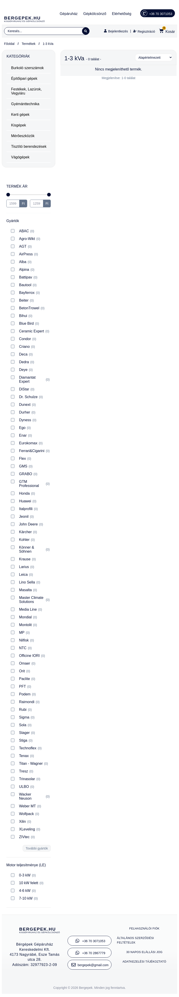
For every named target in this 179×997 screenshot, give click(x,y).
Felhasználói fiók (144, 930)
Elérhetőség (121, 14)
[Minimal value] (28, 196)
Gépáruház (68, 14)
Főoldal (9, 45)
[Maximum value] (36, 205)
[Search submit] (85, 31)
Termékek (29, 45)
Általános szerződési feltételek (136, 942)
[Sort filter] (154, 59)
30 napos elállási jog (144, 953)
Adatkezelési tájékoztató (144, 963)
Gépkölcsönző (94, 14)
